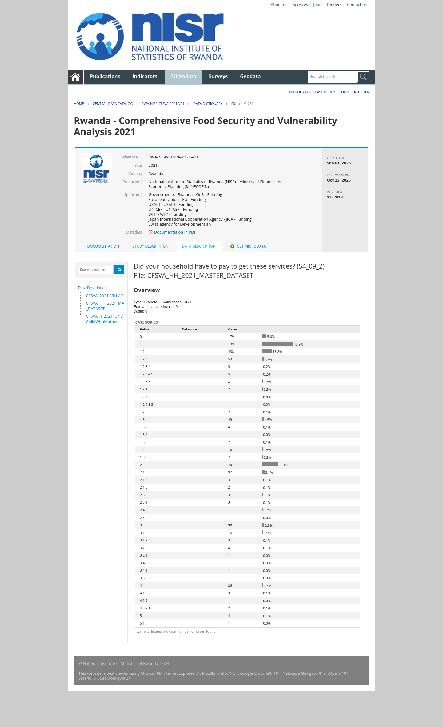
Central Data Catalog (113, 103)
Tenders (333, 4)
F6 (233, 103)
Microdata (183, 76)
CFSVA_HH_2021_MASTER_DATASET (109, 305)
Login (344, 92)
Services (300, 4)
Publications (105, 76)
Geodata (250, 76)
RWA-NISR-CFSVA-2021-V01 (163, 103)
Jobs (317, 4)
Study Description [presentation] (150, 246)
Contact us (357, 4)
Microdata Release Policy (312, 92)
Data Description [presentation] (199, 246)
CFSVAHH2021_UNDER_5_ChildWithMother (110, 318)
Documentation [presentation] (103, 246)
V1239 (249, 103)
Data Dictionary (207, 103)
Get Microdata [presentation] (247, 246)
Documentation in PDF (172, 232)
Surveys (218, 76)
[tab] (103, 246)
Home (79, 103)
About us (279, 4)
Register (361, 92)
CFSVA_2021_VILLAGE (106, 295)
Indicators (145, 76)
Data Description (92, 287)
